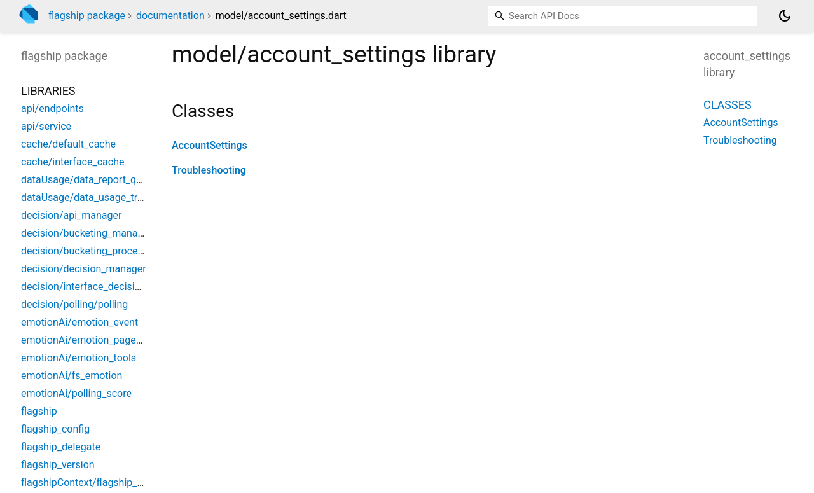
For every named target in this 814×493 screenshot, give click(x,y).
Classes (727, 104)
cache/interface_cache (72, 162)
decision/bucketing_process (84, 251)
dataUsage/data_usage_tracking (94, 197)
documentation (170, 16)
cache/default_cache (68, 144)
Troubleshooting (209, 170)
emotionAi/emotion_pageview (88, 340)
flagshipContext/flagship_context (96, 482)
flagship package (86, 16)
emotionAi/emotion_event (79, 322)
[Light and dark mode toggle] (785, 16)
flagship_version (58, 465)
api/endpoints (52, 108)
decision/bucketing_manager (86, 233)
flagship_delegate (60, 447)
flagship (39, 411)
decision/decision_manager (83, 269)
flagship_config (55, 429)
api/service (46, 126)
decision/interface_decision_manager (106, 287)
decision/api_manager (71, 215)
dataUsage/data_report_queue (89, 180)
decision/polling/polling (74, 304)
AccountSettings (209, 145)
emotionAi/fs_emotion (71, 376)
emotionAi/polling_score (76, 393)
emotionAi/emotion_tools (78, 358)
